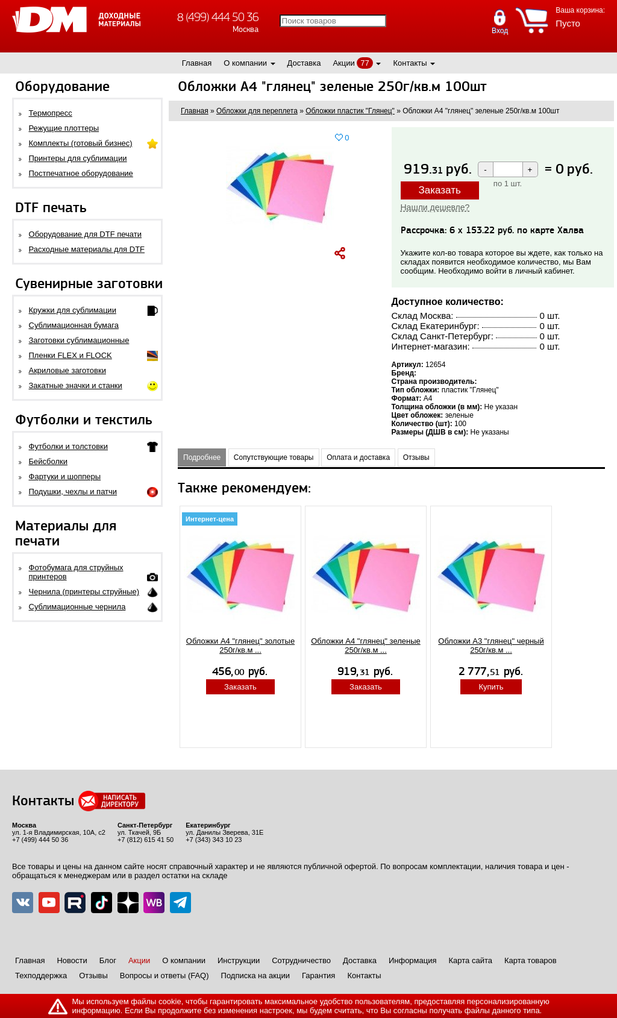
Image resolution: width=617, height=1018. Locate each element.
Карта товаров (530, 960)
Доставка (304, 63)
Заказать (440, 190)
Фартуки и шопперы (65, 476)
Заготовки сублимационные (79, 340)
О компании (245, 63)
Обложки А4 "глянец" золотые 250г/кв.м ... (240, 645)
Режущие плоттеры (64, 128)
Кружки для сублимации (72, 310)
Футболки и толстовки (68, 446)
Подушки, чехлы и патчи (73, 491)
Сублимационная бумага (74, 325)
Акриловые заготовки (67, 370)
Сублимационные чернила (77, 606)
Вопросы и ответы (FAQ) (164, 975)
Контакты (410, 63)
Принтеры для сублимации (78, 158)
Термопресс (50, 113)
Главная (196, 63)
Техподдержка (41, 975)
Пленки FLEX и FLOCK (70, 355)
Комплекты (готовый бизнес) (81, 143)
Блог (107, 960)
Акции (343, 63)
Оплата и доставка (358, 457)
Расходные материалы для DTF (87, 249)
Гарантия (318, 975)
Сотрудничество (301, 960)
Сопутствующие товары (274, 457)
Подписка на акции (255, 975)
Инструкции (239, 960)
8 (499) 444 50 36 (217, 17)
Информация (413, 960)
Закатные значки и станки (75, 385)
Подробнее (202, 457)
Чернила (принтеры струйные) (84, 591)
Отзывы (416, 457)
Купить (490, 686)
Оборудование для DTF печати (85, 234)
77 (364, 63)
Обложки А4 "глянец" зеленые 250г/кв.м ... (366, 645)
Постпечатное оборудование (81, 173)
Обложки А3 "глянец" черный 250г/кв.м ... (490, 645)
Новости (72, 960)
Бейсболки (48, 461)
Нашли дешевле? (435, 207)
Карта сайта (470, 960)
